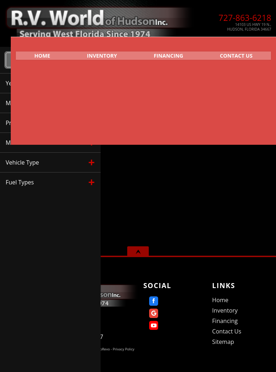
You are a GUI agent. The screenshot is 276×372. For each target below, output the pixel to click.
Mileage (182, 119)
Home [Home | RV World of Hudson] (29, 52)
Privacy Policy (123, 349)
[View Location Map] (234, 27)
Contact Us (226, 331)
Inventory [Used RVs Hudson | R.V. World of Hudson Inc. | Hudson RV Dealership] (94, 52)
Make (156, 119)
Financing (165, 52)
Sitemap (223, 342)
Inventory (225, 310)
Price (209, 119)
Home (220, 300)
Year (134, 119)
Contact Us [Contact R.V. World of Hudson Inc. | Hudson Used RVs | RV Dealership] (238, 52)
